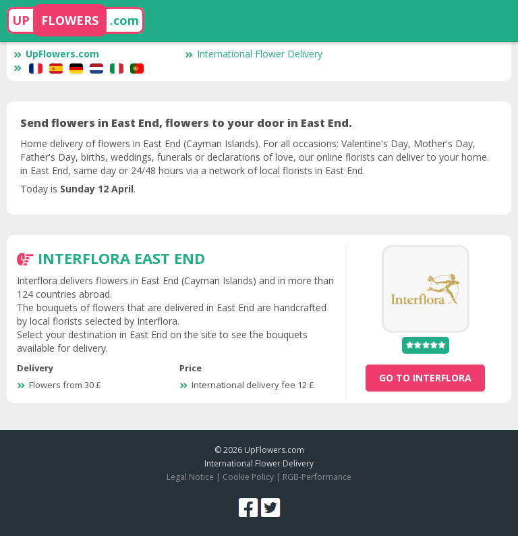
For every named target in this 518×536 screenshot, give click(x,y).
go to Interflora (425, 377)
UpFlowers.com (56, 53)
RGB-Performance (317, 477)
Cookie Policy (248, 477)
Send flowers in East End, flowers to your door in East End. (186, 122)
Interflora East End (121, 258)
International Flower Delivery (253, 53)
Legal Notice (190, 477)
